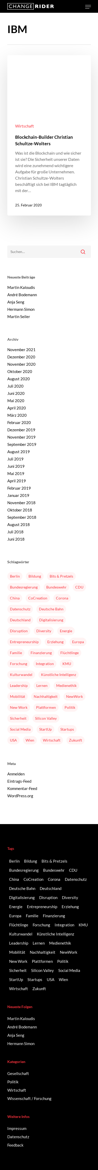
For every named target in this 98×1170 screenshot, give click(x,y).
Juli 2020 (15, 386)
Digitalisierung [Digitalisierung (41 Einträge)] (51, 620)
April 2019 (16, 480)
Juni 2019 (16, 466)
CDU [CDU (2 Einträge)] (79, 587)
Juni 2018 (16, 539)
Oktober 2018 (19, 510)
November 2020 (21, 364)
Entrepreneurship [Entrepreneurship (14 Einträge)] (24, 642)
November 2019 (21, 437)
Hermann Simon (20, 309)
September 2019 (21, 444)
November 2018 (21, 502)
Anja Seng (15, 302)
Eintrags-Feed (19, 781)
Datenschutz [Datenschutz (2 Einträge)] (20, 609)
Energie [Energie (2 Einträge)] (66, 631)
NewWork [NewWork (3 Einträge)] (74, 696)
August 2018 (18, 524)
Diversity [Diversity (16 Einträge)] (43, 631)
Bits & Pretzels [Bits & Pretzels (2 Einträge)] (61, 576)
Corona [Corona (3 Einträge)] (62, 598)
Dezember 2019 (21, 429)
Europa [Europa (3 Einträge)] (78, 642)
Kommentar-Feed (22, 788)
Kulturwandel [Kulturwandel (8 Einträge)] (21, 674)
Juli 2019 (15, 459)
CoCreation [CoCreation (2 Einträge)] (37, 598)
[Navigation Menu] (88, 6)
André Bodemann (22, 294)
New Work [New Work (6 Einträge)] (18, 707)
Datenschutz (18, 1136)
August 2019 (18, 451)
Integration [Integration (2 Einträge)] (45, 663)
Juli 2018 (15, 531)
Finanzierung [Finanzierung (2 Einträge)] (41, 652)
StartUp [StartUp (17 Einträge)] (45, 729)
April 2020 (16, 408)
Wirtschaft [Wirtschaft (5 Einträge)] (51, 740)
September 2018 (21, 517)
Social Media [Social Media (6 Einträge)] (20, 729)
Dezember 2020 (21, 357)
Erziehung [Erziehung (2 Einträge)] (55, 642)
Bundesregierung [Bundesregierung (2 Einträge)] (24, 587)
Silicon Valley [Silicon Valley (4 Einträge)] (46, 718)
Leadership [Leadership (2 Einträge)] (19, 685)
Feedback (15, 1145)
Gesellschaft (18, 1073)
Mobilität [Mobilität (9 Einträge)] (17, 696)
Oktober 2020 (19, 371)
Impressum (16, 1128)
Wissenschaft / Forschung (29, 1098)
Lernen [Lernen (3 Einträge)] (42, 685)
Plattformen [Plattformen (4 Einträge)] (46, 707)
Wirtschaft (24, 126)
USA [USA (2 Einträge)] (13, 740)
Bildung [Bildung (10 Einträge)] (34, 576)
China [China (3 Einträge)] (15, 598)
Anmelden (16, 773)
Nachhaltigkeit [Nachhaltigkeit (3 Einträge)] (45, 696)
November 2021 (21, 349)
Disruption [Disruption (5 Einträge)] (19, 631)
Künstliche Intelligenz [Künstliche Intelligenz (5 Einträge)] (58, 674)
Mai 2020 (15, 400)
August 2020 (18, 378)
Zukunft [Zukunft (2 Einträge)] (75, 740)
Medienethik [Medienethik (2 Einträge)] (66, 685)
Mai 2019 (15, 473)
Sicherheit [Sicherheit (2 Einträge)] (18, 718)
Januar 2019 (18, 495)
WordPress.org (20, 795)
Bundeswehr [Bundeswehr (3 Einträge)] (56, 587)
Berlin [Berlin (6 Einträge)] (15, 576)
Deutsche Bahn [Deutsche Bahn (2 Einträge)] (51, 609)
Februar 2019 (19, 488)
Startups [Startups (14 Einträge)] (67, 729)
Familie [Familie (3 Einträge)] (16, 652)
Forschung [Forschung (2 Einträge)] (18, 663)
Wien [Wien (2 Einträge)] (30, 740)
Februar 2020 (19, 422)
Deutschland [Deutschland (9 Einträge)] (20, 620)
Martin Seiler (18, 316)
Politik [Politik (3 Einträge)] (70, 707)
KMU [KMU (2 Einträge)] (66, 663)
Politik (13, 1081)
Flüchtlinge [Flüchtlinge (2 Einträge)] (69, 652)
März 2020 (17, 415)
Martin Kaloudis (21, 287)
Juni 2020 (16, 393)
